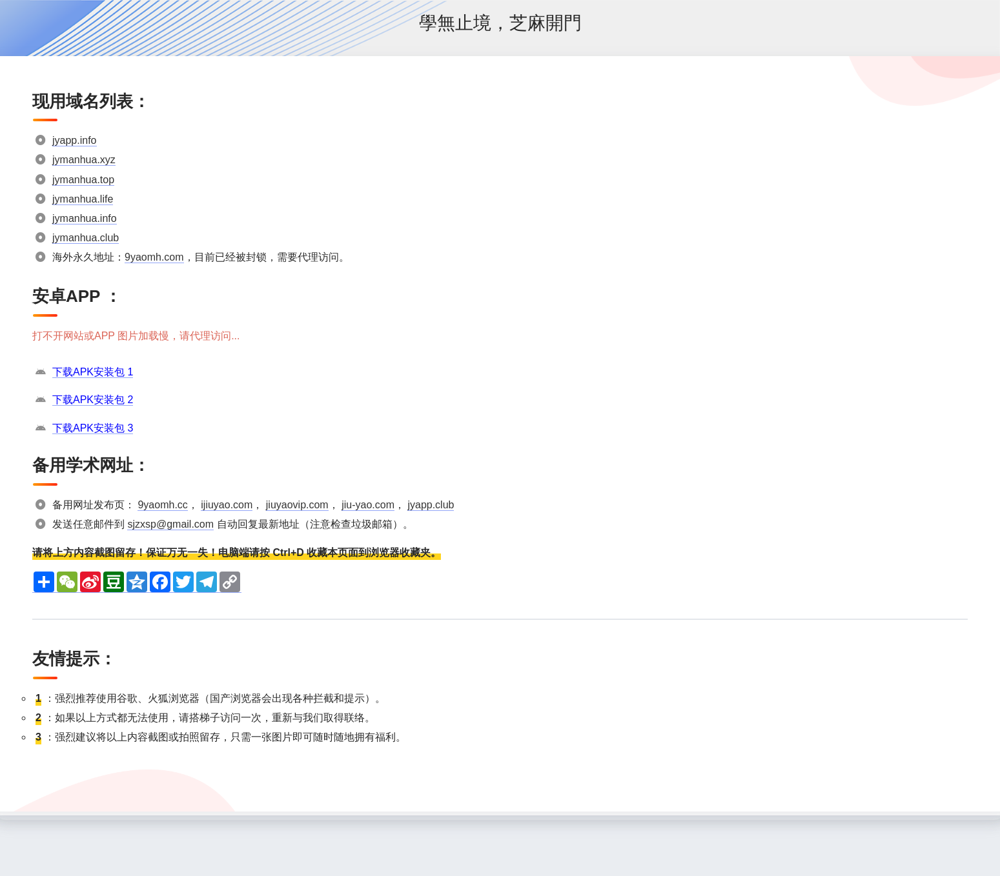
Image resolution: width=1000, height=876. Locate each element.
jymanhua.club (85, 237)
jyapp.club (430, 504)
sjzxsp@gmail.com (170, 524)
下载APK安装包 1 (92, 371)
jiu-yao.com (368, 504)
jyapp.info (74, 140)
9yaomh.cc (162, 504)
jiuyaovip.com (297, 504)
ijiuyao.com (226, 504)
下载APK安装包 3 (92, 428)
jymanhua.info (84, 218)
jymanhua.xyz (84, 159)
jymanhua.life (82, 199)
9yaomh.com (154, 257)
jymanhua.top (83, 179)
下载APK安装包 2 (92, 399)
